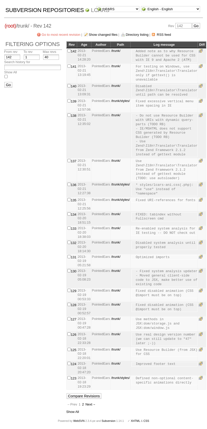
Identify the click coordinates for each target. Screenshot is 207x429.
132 (74, 243)
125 (74, 350)
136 (74, 185)
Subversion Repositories (44, 10)
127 (74, 319)
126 (74, 335)
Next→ (91, 404)
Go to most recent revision (61, 35)
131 (74, 257)
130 (74, 271)
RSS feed (164, 35)
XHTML (135, 420)
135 (74, 200)
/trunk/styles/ (120, 101)
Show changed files (103, 35)
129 (74, 291)
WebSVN (78, 420)
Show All (10, 72)
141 (74, 66)
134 (74, 214)
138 (74, 116)
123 (74, 378)
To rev (27, 52)
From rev (10, 52)
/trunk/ (115, 51)
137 (74, 161)
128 (74, 305)
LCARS (100, 10)
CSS (146, 420)
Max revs (49, 52)
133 (74, 228)
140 (74, 86)
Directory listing (137, 35)
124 (74, 364)
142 (74, 51)
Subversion (108, 420)
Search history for (17, 62)
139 (74, 101)
